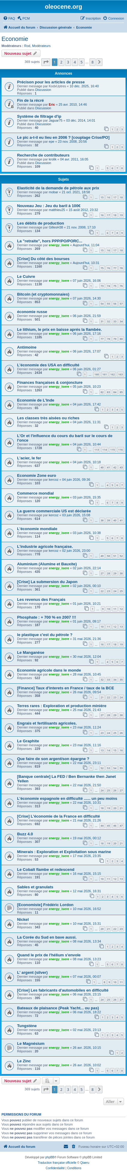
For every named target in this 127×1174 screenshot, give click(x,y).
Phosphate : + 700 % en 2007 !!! (46, 617)
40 (102, 467)
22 (102, 591)
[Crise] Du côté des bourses (43, 258)
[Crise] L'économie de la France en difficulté (58, 816)
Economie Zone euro (36, 475)
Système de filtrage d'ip (39, 116)
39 (108, 520)
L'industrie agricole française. (45, 546)
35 (121, 680)
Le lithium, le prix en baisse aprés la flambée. (59, 329)
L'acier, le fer (29, 458)
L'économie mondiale (37, 528)
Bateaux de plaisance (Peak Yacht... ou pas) (58, 1008)
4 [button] (75, 62)
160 (96, 374)
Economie (14, 39)
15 (102, 197)
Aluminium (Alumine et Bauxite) (47, 564)
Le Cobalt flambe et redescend (45, 869)
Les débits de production (40, 223)
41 (108, 467)
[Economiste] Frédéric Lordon (45, 904)
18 (121, 197)
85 (121, 392)
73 (102, 286)
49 (102, 556)
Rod (27, 46)
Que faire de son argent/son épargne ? (53, 758)
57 (121, 304)
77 (114, 268)
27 (102, 573)
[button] (45, 62)
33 (114, 321)
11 (114, 609)
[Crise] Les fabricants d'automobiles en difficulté (62, 990)
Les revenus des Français (41, 599)
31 (102, 321)
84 (114, 392)
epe (51, 141)
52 (121, 556)
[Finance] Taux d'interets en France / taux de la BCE (65, 688)
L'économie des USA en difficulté (48, 365)
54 (102, 304)
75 (102, 268)
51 (114, 556)
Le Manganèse (30, 652)
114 (104, 450)
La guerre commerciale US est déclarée (54, 511)
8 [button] (92, 62)
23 (108, 591)
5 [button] (82, 62)
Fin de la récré (30, 100)
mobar (53, 192)
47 (121, 826)
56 (114, 304)
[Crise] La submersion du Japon (47, 581)
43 (121, 467)
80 (121, 339)
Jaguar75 (56, 120)
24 (114, 591)
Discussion (43, 90)
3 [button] (68, 62)
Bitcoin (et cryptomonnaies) (43, 294)
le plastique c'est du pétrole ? (44, 634)
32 (108, 321)
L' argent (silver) (32, 972)
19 (121, 215)
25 (121, 591)
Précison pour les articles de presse (51, 82)
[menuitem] (9, 18)
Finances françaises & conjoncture (49, 382)
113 (96, 450)
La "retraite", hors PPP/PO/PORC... (49, 241)
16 (108, 197)
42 (114, 467)
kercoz (53, 479)
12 (121, 609)
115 (112, 450)
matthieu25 (57, 210)
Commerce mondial (35, 493)
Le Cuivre (26, 276)
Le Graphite (28, 741)
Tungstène (27, 1025)
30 (121, 573)
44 (102, 826)
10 (108, 609)
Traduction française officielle (57, 1162)
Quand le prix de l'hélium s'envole (49, 955)
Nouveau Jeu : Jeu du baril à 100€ (49, 205)
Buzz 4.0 (25, 834)
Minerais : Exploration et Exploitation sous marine (64, 851)
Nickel (23, 919)
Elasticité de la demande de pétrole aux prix (58, 188)
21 (102, 697)
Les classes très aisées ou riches (48, 418)
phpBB (49, 1157)
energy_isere (59, 245)
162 (112, 374)
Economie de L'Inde (35, 400)
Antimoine (26, 347)
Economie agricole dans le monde (49, 670)
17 (114, 197)
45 (108, 826)
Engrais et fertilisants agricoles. (47, 723)
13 (121, 627)
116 (120, 450)
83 (108, 392)
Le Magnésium (31, 1043)
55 (108, 304)
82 (102, 392)
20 (114, 808)
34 (121, 321)
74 (108, 286)
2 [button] (61, 62)
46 (114, 826)
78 (121, 268)
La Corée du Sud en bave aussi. (47, 937)
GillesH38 (56, 227)
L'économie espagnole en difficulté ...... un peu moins (67, 798)
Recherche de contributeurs (43, 155)
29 (114, 573)
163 (120, 374)
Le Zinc (24, 1061)
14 (108, 750)
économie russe (32, 311)
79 (114, 339)
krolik (53, 159)
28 (108, 573)
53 (108, 768)
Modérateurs (41, 46)
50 (108, 556)
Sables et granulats (35, 887)
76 (108, 268)
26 (121, 733)
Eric (52, 104)
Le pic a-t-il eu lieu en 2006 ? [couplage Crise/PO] (63, 137)
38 (102, 520)
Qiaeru (84, 1162)
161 (104, 374)
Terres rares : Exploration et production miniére (61, 705)
